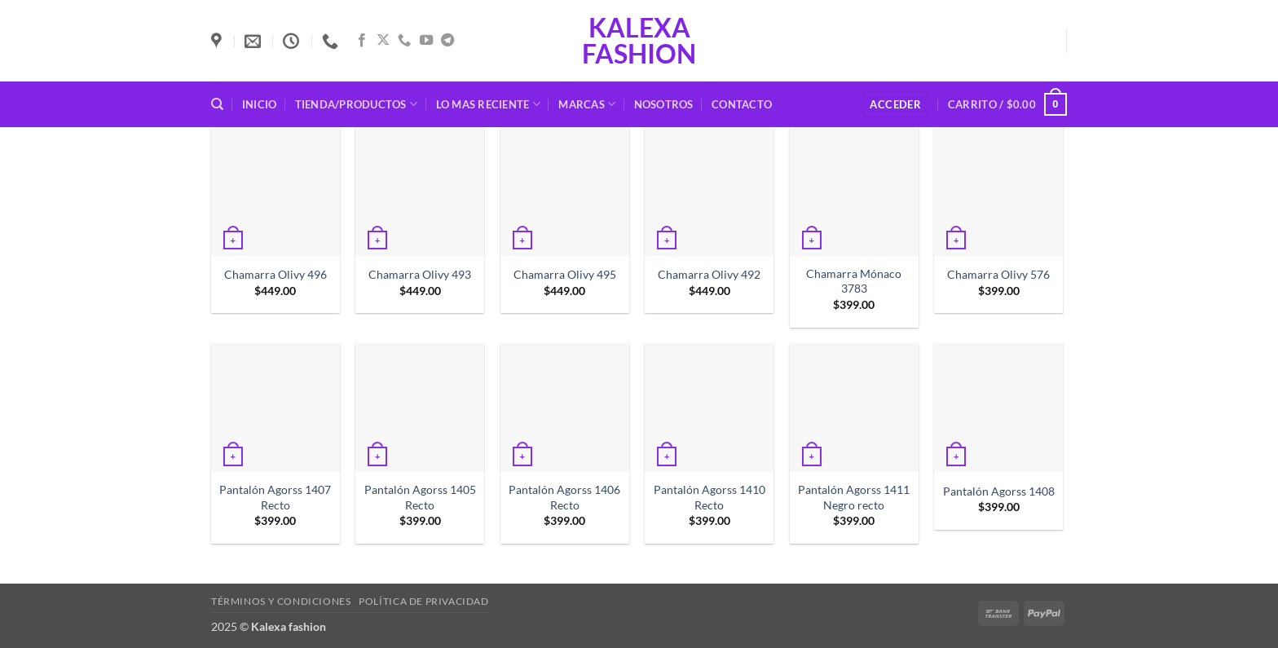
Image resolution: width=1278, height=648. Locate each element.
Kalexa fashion (639, 41)
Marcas (586, 104)
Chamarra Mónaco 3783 (853, 281)
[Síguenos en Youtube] (426, 40)
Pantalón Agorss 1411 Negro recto (854, 497)
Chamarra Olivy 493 (419, 274)
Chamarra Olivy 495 (564, 274)
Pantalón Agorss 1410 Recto (709, 497)
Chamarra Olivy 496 (275, 274)
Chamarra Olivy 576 (998, 274)
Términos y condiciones (280, 601)
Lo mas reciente (488, 104)
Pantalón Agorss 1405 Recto (420, 497)
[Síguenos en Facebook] (361, 40)
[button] (895, 104)
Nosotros (664, 104)
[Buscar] (217, 104)
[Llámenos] (404, 40)
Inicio (259, 104)
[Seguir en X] (383, 40)
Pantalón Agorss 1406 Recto (564, 497)
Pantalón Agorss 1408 (999, 491)
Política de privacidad (423, 601)
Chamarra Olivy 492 (709, 274)
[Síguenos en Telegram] (447, 40)
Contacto (742, 104)
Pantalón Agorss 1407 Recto (275, 497)
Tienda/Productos (356, 104)
